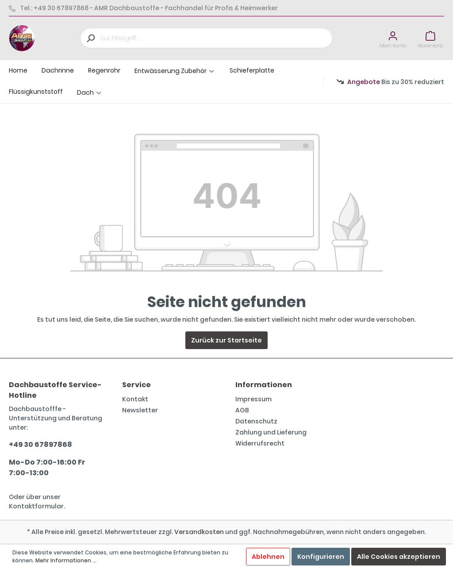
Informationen (263, 385)
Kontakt (135, 399)
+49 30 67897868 (40, 444)
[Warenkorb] (430, 38)
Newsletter (140, 410)
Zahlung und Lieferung (271, 432)
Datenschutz (256, 421)
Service (136, 385)
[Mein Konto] (393, 38)
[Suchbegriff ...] (216, 38)
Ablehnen (268, 556)
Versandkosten (199, 531)
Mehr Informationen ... (65, 560)
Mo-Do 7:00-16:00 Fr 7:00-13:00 (47, 467)
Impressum (253, 399)
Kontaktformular (36, 506)
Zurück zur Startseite (226, 340)
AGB (242, 410)
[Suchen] (90, 38)
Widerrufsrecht (259, 443)
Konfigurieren (320, 556)
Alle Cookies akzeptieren (398, 556)
